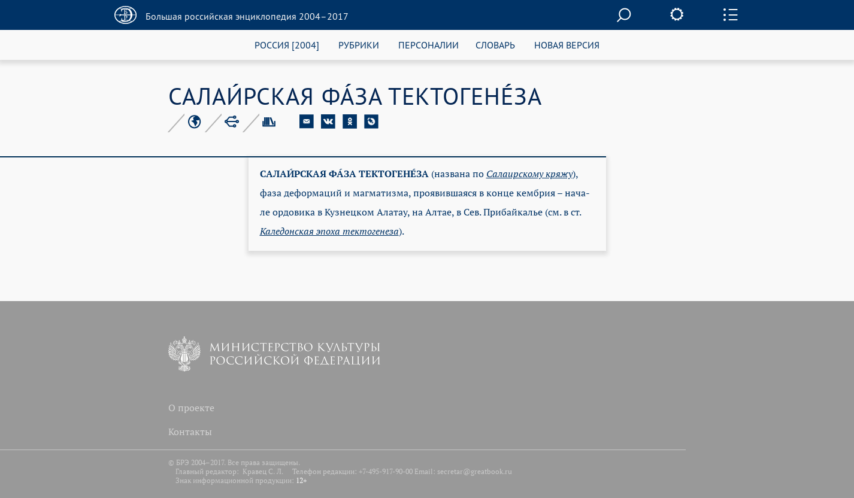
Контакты (190, 432)
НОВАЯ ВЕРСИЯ (566, 44)
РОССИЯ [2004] (287, 44)
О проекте (191, 408)
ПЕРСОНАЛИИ (428, 44)
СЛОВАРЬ (495, 44)
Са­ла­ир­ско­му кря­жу (529, 174)
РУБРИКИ (358, 44)
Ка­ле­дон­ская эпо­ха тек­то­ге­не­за (329, 231)
